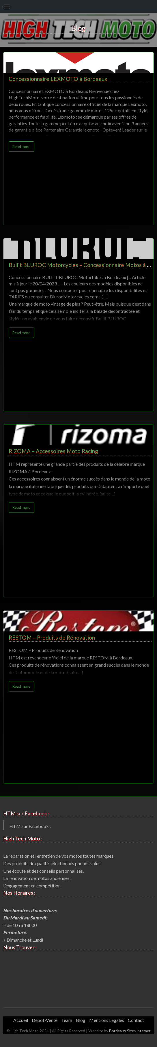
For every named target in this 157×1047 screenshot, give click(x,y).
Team (66, 1020)
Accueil (20, 1020)
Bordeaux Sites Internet (130, 1031)
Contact (136, 1020)
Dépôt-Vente (44, 1020)
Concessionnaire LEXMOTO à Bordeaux (58, 78)
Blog (80, 1020)
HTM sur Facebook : (30, 826)
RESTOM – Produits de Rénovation (52, 637)
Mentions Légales (106, 1020)
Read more (21, 146)
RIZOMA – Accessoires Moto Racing (53, 451)
